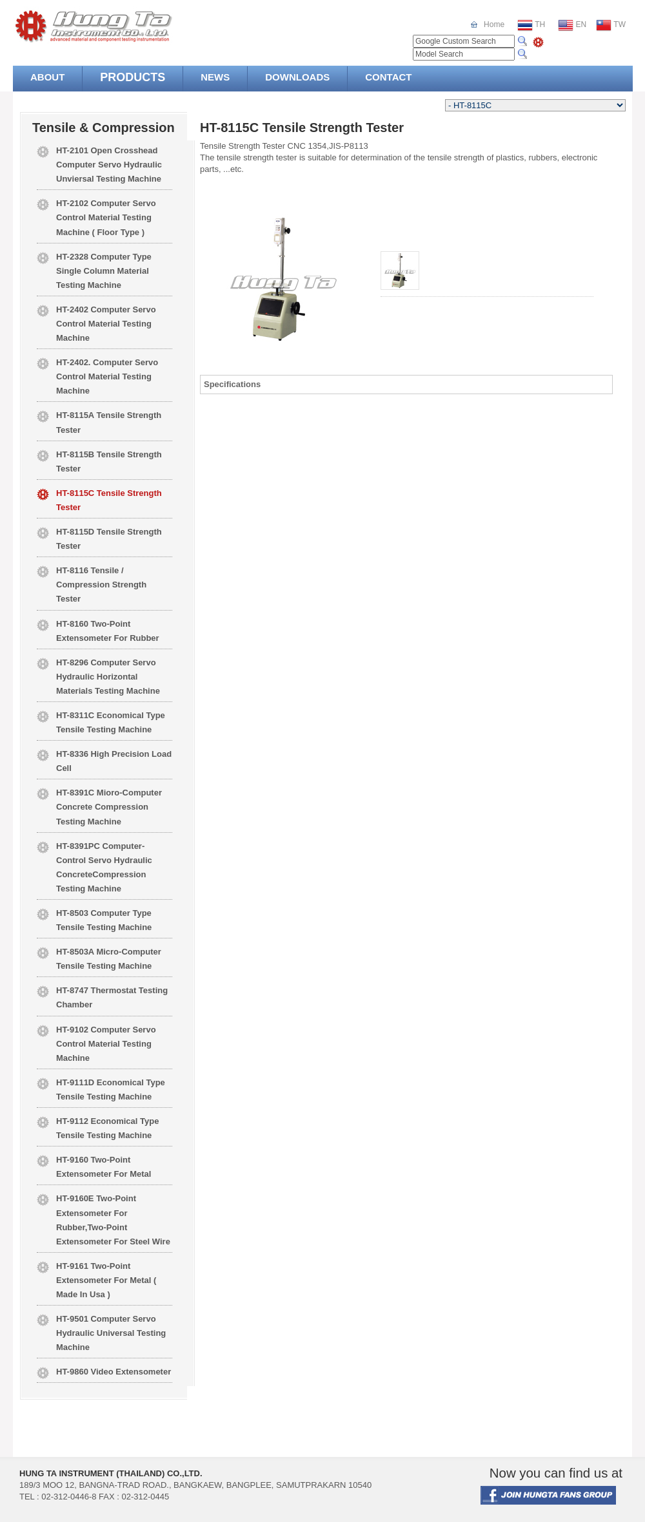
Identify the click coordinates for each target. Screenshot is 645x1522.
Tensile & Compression (103, 127)
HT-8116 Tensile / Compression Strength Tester (101, 585)
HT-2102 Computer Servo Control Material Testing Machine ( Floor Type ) (106, 217)
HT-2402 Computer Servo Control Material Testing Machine (106, 324)
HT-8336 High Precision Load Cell (114, 761)
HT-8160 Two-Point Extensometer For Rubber (107, 631)
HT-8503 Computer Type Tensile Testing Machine (104, 920)
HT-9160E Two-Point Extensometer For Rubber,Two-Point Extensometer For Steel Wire (113, 1220)
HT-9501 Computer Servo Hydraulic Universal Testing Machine (111, 1333)
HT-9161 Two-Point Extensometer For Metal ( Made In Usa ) (106, 1280)
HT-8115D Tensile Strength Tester (109, 539)
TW (611, 25)
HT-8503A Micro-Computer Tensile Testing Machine (108, 959)
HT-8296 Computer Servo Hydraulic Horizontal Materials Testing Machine (108, 677)
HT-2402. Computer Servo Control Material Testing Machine (107, 376)
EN (572, 25)
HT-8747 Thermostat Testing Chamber (112, 997)
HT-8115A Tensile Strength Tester (108, 422)
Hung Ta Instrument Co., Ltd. (119, 25)
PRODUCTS (132, 77)
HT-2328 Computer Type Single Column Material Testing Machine (104, 271)
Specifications (232, 384)
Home (494, 24)
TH (531, 25)
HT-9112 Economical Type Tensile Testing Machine (107, 1128)
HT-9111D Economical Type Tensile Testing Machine (110, 1089)
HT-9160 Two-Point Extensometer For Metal (103, 1167)
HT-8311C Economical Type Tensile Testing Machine (110, 722)
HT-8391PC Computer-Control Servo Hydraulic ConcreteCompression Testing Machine (104, 867)
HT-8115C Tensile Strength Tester (109, 500)
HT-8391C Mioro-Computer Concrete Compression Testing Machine (109, 807)
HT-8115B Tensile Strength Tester (109, 461)
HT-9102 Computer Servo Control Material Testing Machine (106, 1044)
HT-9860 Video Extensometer (113, 1371)
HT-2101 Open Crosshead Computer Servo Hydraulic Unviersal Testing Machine (109, 165)
